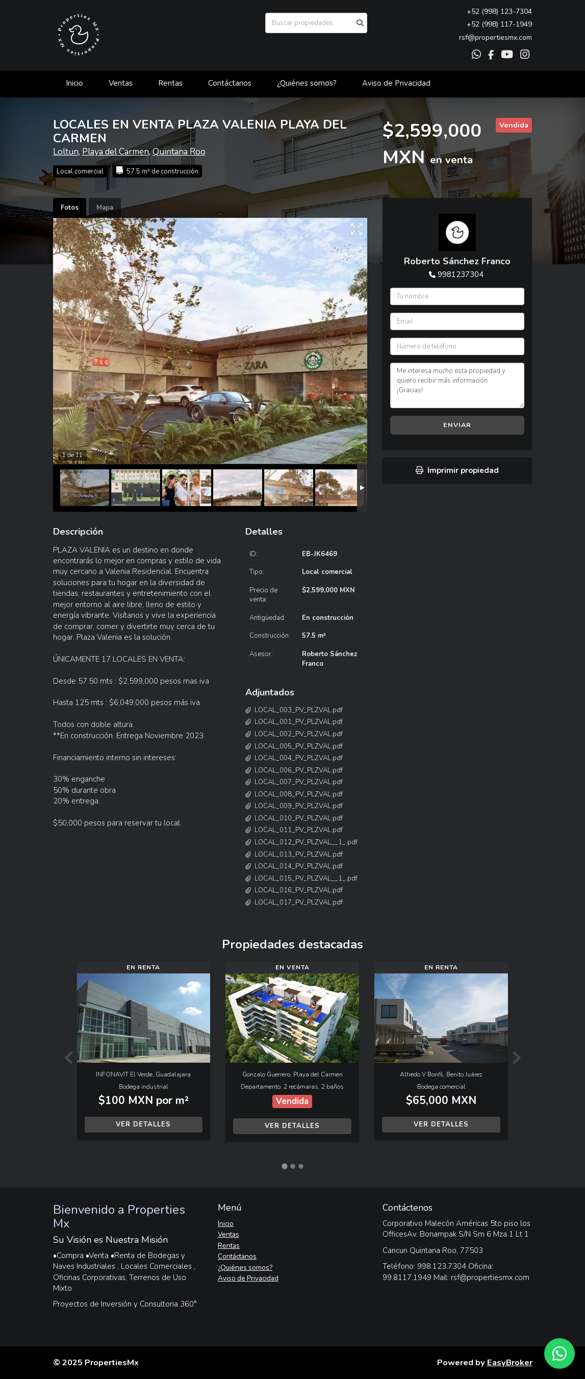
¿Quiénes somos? (307, 83)
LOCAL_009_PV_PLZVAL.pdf (299, 806)
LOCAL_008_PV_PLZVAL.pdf (299, 794)
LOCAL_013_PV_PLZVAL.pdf (299, 854)
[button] (65, 1057)
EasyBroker (509, 1362)
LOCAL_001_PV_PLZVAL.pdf (299, 721)
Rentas (170, 83)
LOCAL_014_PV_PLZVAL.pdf (299, 866)
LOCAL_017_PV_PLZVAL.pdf (299, 902)
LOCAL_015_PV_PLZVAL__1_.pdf (306, 878)
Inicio (74, 83)
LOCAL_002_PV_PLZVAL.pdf (299, 734)
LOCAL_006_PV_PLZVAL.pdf (299, 770)
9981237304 (461, 274)
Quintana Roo (179, 152)
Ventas (121, 83)
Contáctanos (229, 83)
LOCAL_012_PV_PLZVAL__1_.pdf (306, 842)
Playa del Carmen (115, 152)
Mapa (104, 207)
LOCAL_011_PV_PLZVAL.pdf (299, 830)
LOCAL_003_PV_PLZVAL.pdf (299, 710)
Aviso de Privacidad (396, 83)
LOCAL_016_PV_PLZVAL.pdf (299, 890)
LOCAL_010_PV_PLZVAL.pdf (299, 818)
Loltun (66, 152)
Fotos (70, 207)
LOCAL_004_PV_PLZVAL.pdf (299, 758)
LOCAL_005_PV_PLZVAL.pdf (299, 746)
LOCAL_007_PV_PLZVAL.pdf (299, 782)
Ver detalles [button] (143, 1124)
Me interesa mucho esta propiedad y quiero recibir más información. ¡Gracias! (457, 385)
